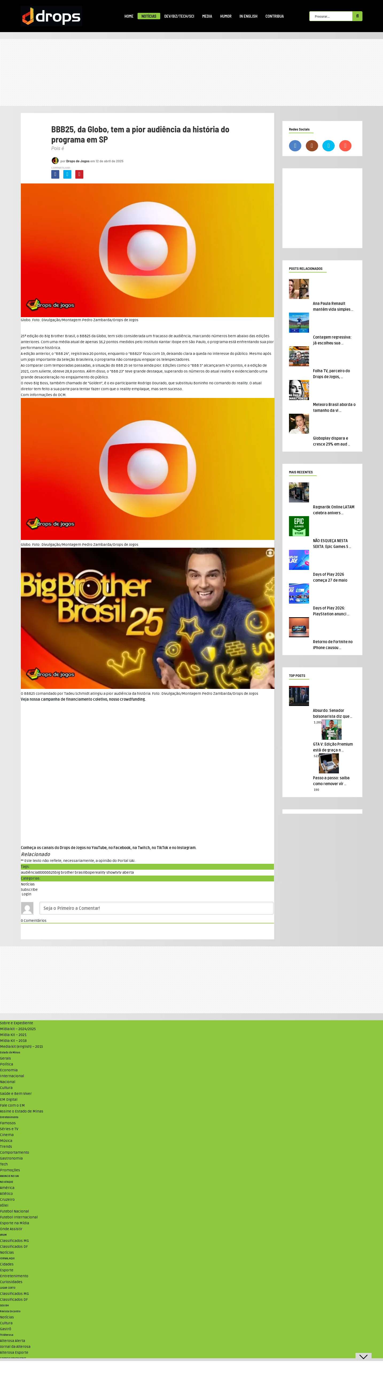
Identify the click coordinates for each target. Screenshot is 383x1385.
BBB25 (85, 336)
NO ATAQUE (6, 1182)
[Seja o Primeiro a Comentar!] (156, 908)
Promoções (10, 1170)
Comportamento (14, 1152)
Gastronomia (11, 1158)
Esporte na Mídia (14, 1223)
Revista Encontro (10, 1311)
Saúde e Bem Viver (16, 1093)
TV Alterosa (6, 1335)
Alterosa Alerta (12, 1340)
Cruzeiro (7, 1199)
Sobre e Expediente (16, 1023)
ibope (89, 872)
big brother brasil (70, 872)
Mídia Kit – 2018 (13, 1040)
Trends (6, 1146)
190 (316, 790)
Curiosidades (11, 1282)
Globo (101, 336)
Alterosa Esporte (14, 1352)
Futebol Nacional (14, 1211)
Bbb (41, 872)
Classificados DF (14, 1246)
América (7, 1188)
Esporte (6, 1270)
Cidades (7, 1264)
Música (6, 1140)
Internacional (12, 1076)
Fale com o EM (12, 1105)
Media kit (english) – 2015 (21, 1046)
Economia (9, 1070)
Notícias (149, 16)
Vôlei (4, 1205)
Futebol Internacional (19, 1217)
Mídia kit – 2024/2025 (18, 1029)
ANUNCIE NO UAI (9, 1176)
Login (26, 894)
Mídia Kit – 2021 (13, 1035)
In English (248, 16)
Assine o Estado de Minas (21, 1111)
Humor (225, 16)
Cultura (6, 1087)
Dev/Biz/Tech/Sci (179, 16)
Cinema (7, 1135)
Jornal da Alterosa (15, 1346)
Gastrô (5, 1329)
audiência (29, 872)
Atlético (6, 1193)
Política (6, 1064)
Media (207, 16)
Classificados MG (14, 1240)
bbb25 (50, 872)
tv (116, 872)
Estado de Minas (10, 1052)
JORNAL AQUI (7, 1258)
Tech (4, 1164)
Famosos (8, 1123)
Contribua (274, 16)
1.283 (318, 722)
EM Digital (8, 1099)
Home (129, 16)
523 (316, 756)
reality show (104, 872)
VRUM (3, 1235)
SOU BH (4, 1305)
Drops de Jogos (77, 161)
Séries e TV (9, 1129)
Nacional (7, 1082)
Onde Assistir (11, 1229)
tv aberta (126, 872)
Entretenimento (9, 1117)
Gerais (5, 1058)
